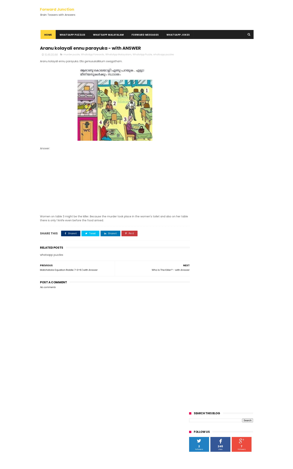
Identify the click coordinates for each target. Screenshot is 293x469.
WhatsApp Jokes (177, 34)
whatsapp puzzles (163, 54)
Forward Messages (144, 34)
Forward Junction (57, 9)
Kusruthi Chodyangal (55, 409)
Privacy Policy (49, 429)
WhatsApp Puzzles (72, 34)
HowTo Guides (49, 443)
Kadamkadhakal (52, 404)
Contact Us (47, 438)
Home (47, 34)
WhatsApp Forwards (92, 54)
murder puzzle (72, 54)
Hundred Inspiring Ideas (55, 447)
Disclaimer (47, 434)
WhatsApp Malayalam (107, 34)
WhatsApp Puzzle (142, 54)
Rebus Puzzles (50, 413)
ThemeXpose (61, 464)
